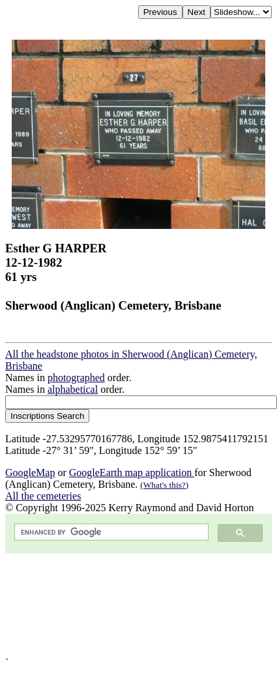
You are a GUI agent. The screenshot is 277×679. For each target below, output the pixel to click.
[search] (110, 532)
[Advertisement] (122, 605)
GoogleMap (30, 472)
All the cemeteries (43, 495)
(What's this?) (164, 485)
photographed (76, 377)
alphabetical (73, 389)
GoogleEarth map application (131, 472)
